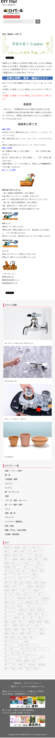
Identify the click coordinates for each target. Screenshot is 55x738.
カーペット (17, 567)
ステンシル (36, 578)
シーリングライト (10, 578)
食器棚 (7, 567)
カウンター (27, 590)
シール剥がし (9, 594)
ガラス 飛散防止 (10, 668)
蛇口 (17, 551)
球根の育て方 (8, 277)
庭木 (7, 621)
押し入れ (8, 582)
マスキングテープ (29, 594)
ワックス (40, 567)
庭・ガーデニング (12, 492)
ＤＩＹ (33, 637)
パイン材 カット (32, 645)
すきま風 (38, 555)
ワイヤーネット (10, 598)
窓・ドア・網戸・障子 (14, 505)
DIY (37, 614)
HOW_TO (8, 547)
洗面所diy (29, 602)
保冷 (35, 575)
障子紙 (7, 555)
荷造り (36, 668)
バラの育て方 (26, 649)
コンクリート (37, 547)
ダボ (19, 594)
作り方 (42, 629)
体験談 (17, 547)
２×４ (25, 618)
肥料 (23, 633)
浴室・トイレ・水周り (14, 471)
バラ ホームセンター (41, 649)
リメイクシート (10, 614)
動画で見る (23, 610)
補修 (15, 559)
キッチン (8, 488)
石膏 (32, 610)
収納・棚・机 (10, 513)
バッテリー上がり (10, 610)
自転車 (30, 586)
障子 (24, 629)
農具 (13, 637)
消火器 (29, 582)
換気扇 (26, 661)
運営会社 (17, 683)
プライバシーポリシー (32, 683)
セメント (8, 551)
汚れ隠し (21, 614)
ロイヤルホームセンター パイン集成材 (16, 641)
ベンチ (25, 571)
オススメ (27, 547)
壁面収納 (46, 598)
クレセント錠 (26, 551)
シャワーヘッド (24, 578)
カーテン (36, 661)
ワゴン (39, 625)
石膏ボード (21, 606)
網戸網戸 (8, 629)
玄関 (6, 496)
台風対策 (32, 664)
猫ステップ (16, 590)
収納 (15, 625)
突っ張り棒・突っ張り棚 (12, 571)
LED (42, 571)
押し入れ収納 (19, 582)
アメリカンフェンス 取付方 (13, 657)
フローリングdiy (18, 602)
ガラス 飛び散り (25, 668)
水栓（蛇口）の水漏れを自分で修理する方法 (18, 343)
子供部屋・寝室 (11, 479)
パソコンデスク (41, 602)
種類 (7, 633)
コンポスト (33, 629)
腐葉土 (7, 586)
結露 (40, 621)
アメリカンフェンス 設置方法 (35, 657)
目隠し (17, 618)
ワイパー (42, 594)
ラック (40, 563)
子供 (15, 555)
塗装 (23, 559)
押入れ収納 (22, 598)
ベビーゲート (30, 563)
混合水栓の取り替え (10, 381)
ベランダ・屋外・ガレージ (15, 500)
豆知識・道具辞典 (12, 534)
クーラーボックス (23, 575)
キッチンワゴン (34, 598)
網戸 (17, 629)
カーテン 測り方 (10, 664)
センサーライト (39, 551)
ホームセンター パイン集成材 (14, 645)
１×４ (33, 618)
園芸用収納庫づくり (11, 280)
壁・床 (7, 475)
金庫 (43, 582)
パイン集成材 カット (12, 649)
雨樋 (7, 563)
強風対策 (42, 664)
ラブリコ (30, 625)
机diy (7, 602)
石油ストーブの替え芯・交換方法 (15, 419)
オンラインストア (12, 17)
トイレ (44, 614)
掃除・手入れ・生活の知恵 (15, 530)
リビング (8, 483)
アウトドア (9, 517)
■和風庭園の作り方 (9, 283)
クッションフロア (26, 555)
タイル (7, 559)
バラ (7, 653)
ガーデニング (32, 633)
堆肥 (7, 590)
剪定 (14, 621)
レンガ (37, 559)
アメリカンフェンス (29, 653)
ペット (7, 509)
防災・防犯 (9, 526)
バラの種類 (16, 653)
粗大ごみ (23, 664)
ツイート (9, 57)
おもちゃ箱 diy (9, 606)
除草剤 (34, 571)
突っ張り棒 (40, 586)
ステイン (42, 618)
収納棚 (31, 621)
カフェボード (9, 661)
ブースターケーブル (35, 606)
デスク (7, 625)
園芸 (42, 633)
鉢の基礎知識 (8, 457)
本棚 (30, 614)
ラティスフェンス (19, 586)
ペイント (8, 618)
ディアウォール (17, 563)
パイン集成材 (22, 637)
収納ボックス (38, 590)
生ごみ (14, 633)
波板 (30, 559)
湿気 (46, 559)
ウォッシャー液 (10, 575)
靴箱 (47, 621)
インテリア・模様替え (14, 522)
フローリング (28, 567)
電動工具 (41, 610)
